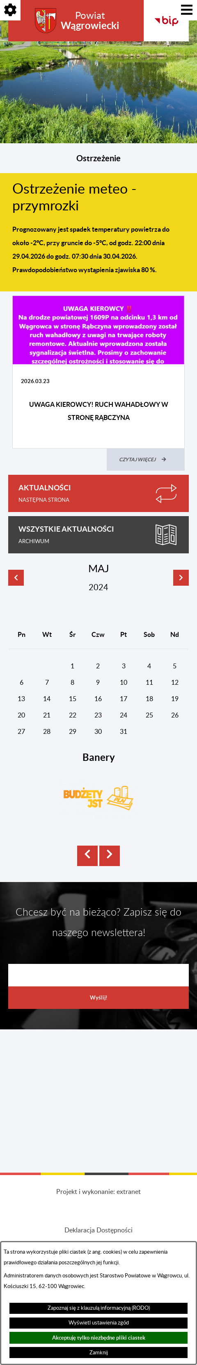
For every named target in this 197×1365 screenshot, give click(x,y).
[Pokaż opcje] (10, 10)
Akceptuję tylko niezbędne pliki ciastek (98, 1338)
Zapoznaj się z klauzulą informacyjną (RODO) (99, 1308)
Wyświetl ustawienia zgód (99, 1323)
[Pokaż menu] (186, 10)
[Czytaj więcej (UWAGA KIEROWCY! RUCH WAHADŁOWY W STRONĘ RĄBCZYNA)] (146, 460)
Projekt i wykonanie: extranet (98, 1192)
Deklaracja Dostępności (98, 1230)
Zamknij (98, 1353)
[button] (87, 856)
